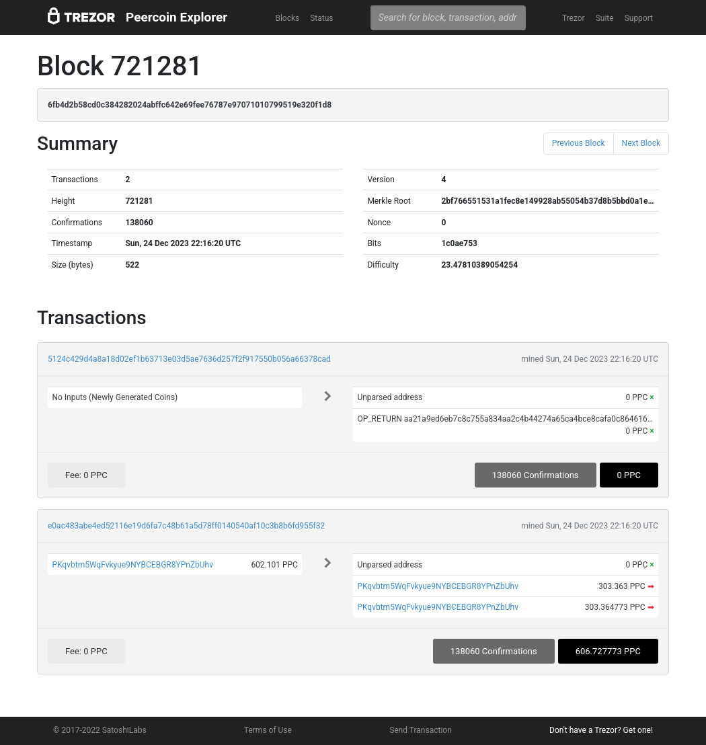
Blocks (287, 18)
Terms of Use (268, 730)
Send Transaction (420, 730)
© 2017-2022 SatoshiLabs (100, 730)
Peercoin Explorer (176, 17)
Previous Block (578, 143)
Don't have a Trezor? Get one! (601, 730)
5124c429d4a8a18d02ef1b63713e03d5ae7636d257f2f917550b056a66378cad (189, 359)
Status (321, 18)
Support (639, 18)
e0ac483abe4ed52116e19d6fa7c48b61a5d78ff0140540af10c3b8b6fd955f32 (186, 526)
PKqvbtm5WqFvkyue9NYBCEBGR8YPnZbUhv (132, 565)
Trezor (573, 18)
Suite (605, 18)
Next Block (641, 143)
